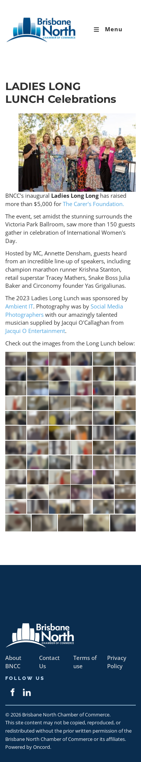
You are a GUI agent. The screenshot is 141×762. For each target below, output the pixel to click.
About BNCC (13, 662)
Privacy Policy (116, 662)
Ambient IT (19, 306)
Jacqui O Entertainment (35, 331)
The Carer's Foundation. (93, 204)
